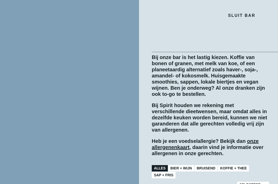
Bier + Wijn (181, 168)
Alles (160, 168)
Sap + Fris (163, 175)
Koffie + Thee (233, 168)
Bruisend (206, 168)
